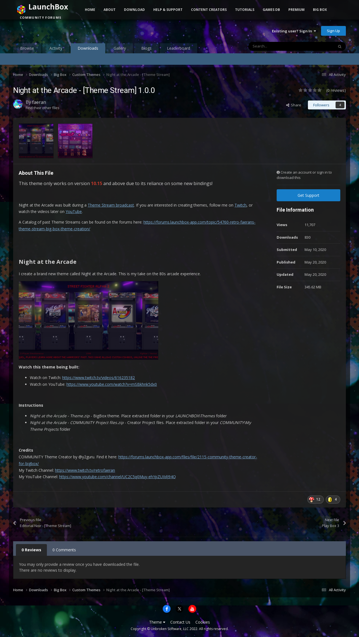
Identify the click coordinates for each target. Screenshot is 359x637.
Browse (27, 48)
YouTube (74, 211)
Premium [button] (296, 9)
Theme (157, 622)
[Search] (279, 46)
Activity (55, 48)
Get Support (308, 195)
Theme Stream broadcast (111, 205)
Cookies (202, 622)
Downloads (88, 49)
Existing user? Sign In (294, 30)
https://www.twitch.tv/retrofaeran (85, 470)
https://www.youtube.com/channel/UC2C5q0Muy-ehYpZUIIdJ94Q (117, 476)
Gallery (120, 48)
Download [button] (134, 9)
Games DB (271, 9)
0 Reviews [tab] (31, 549)
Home (90, 9)
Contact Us (180, 622)
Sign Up (333, 30)
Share (293, 104)
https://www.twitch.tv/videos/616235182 (98, 377)
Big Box (320, 9)
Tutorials (244, 9)
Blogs (146, 48)
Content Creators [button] (209, 9)
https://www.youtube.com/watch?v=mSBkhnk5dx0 (111, 384)
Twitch (240, 205)
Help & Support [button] (168, 9)
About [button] (110, 9)
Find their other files (42, 107)
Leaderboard (178, 48)
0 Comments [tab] (64, 549)
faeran (39, 102)
